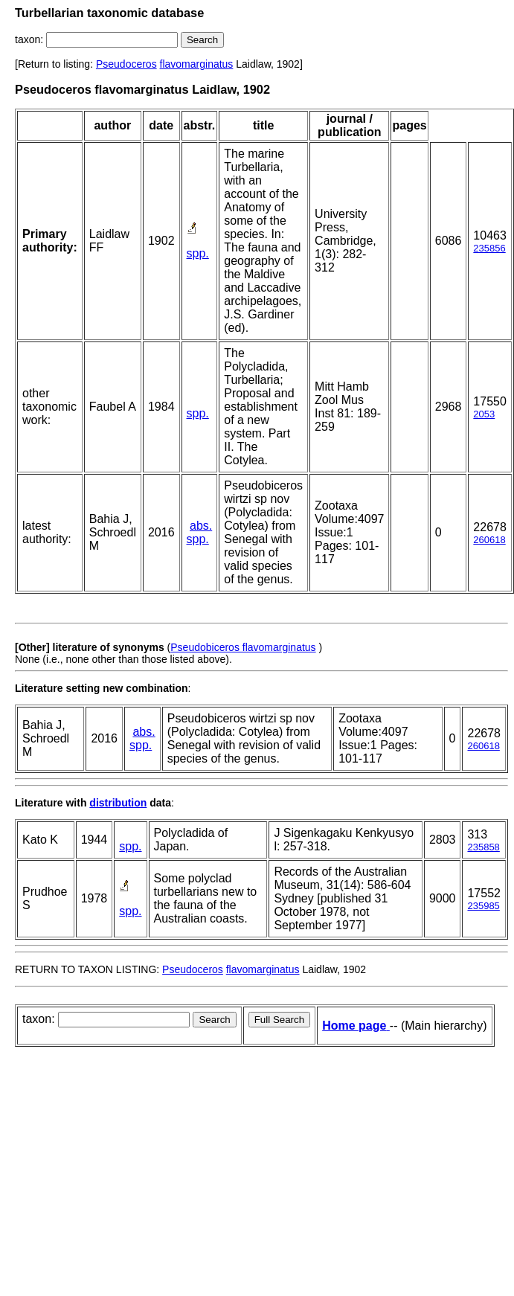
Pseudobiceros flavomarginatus (242, 647)
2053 (484, 414)
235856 (489, 248)
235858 (483, 847)
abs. (201, 525)
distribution (118, 803)
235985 (483, 905)
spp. (198, 253)
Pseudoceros (126, 64)
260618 (489, 539)
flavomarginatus (197, 64)
